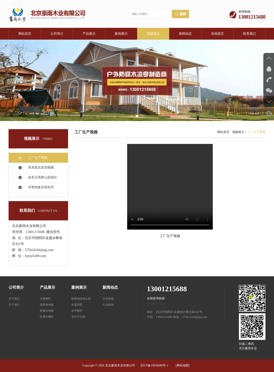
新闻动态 (185, 33)
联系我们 (249, 33)
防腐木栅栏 (47, 316)
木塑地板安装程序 (41, 187)
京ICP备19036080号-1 (154, 365)
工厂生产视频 (37, 157)
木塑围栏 (45, 298)
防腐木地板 (47, 310)
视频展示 (153, 33)
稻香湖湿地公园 (81, 298)
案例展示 (121, 33)
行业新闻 (108, 304)
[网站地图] (182, 365)
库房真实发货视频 (41, 167)
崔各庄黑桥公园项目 (42, 177)
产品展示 (89, 33)
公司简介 (57, 33)
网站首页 (24, 33)
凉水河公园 (78, 316)
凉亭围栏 (76, 310)
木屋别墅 (76, 304)
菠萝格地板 (47, 304)
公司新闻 (108, 298)
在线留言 (217, 33)
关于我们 (14, 298)
